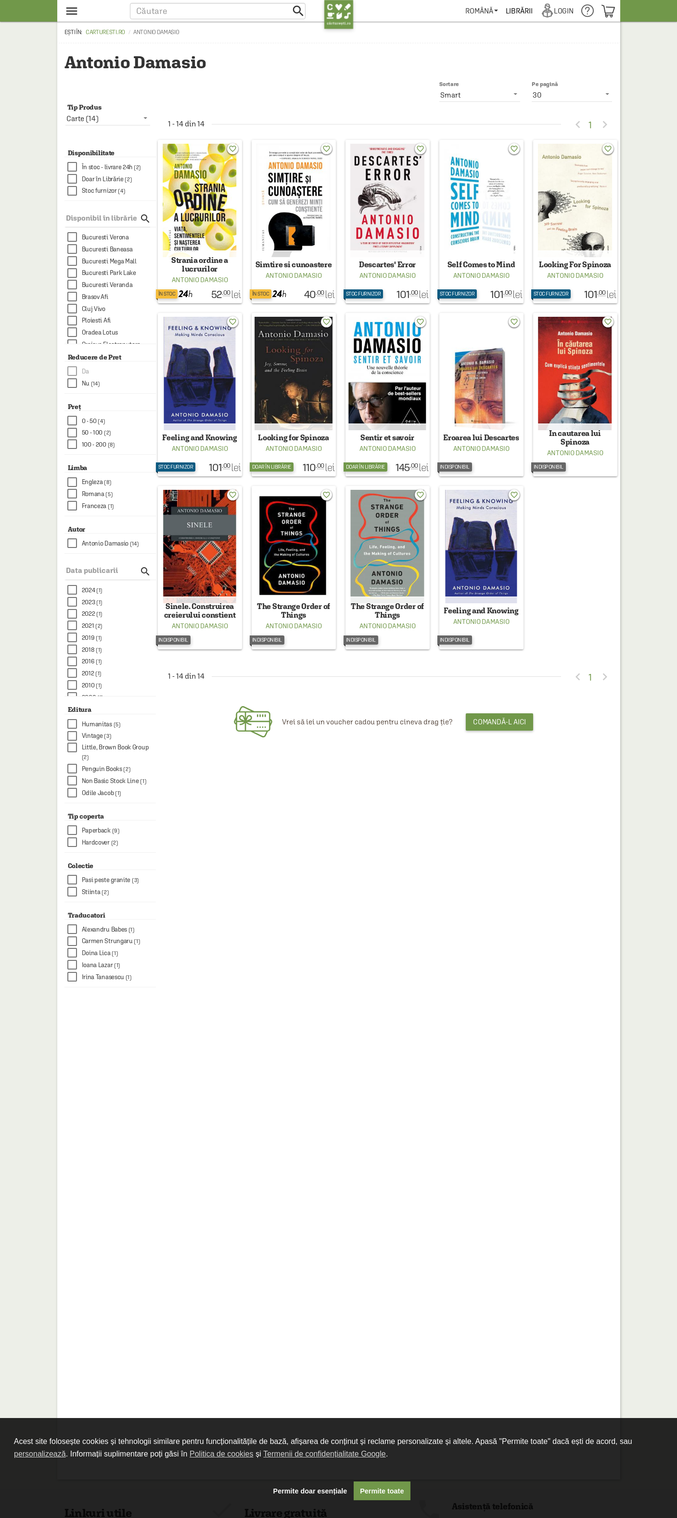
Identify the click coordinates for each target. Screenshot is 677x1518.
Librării (519, 11)
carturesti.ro (105, 32)
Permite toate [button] (382, 1491)
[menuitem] (482, 11)
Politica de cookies (222, 1454)
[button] (218, 11)
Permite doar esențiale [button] (310, 1491)
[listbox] (572, 94)
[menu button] (92, 11)
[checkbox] (111, 167)
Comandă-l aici (499, 742)
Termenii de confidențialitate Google (324, 1454)
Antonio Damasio (200, 286)
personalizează (40, 1454)
